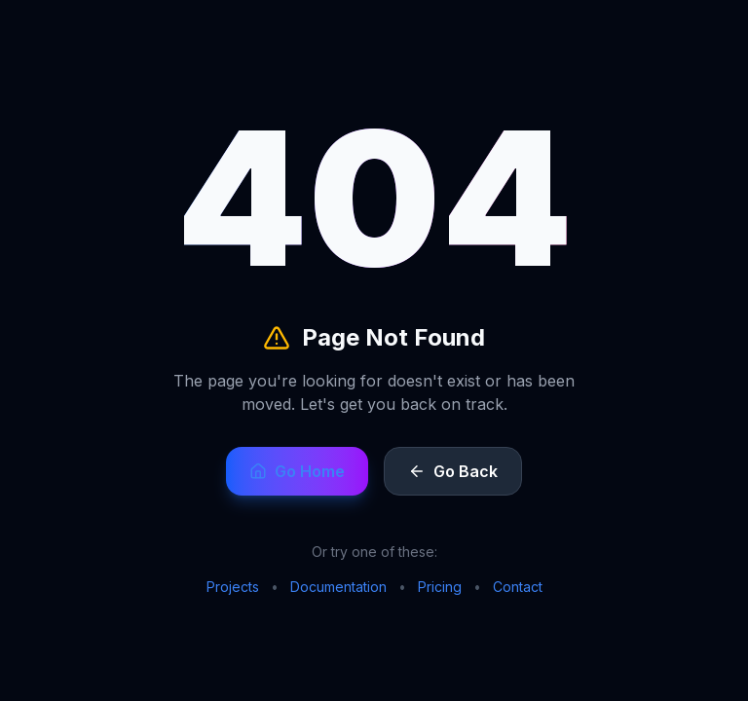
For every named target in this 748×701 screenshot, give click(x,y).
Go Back (453, 471)
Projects (232, 586)
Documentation (338, 586)
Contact (517, 586)
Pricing (440, 586)
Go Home (297, 471)
